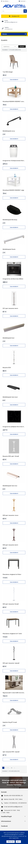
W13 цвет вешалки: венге (10, 308)
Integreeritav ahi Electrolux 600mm (13, 279)
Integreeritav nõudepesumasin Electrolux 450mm (14, 160)
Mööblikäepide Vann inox (10, 486)
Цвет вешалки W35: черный (11, 752)
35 (11, 767)
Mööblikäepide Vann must (10, 397)
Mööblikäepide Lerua (9, 131)
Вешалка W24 (7, 367)
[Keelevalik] (23, 1)
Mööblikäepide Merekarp (10, 219)
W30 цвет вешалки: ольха (10, 515)
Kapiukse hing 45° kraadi (10, 722)
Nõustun (11, 841)
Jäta (18, 841)
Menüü (4, 34)
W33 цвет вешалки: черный (11, 663)
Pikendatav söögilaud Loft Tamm (12, 633)
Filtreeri (22, 46)
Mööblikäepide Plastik (9, 249)
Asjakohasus (10, 46)
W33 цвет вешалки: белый (11, 604)
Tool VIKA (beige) (8, 72)
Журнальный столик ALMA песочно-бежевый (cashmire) (14, 692)
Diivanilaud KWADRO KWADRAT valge (13, 190)
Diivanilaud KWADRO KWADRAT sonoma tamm (14, 101)
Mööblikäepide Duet (8, 338)
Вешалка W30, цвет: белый (11, 456)
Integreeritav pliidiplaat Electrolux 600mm (14, 426)
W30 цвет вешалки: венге (10, 545)
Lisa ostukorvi (14, 79)
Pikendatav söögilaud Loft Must (12, 574)
